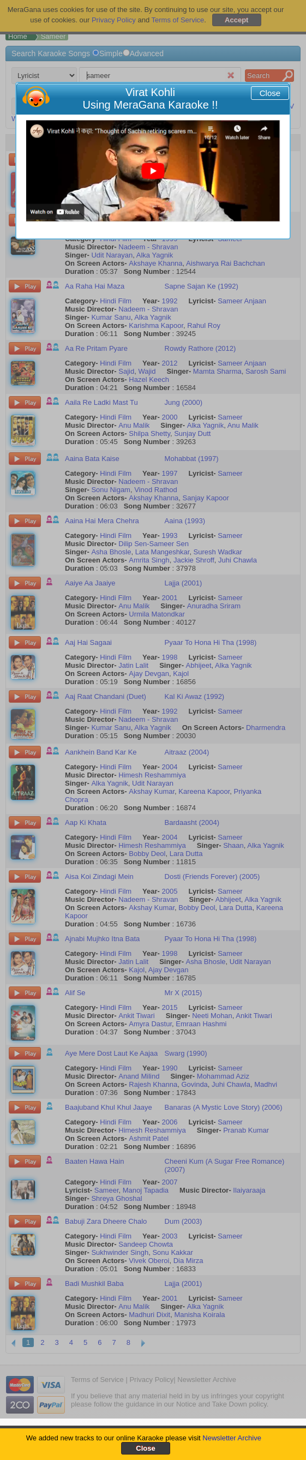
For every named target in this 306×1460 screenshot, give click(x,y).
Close (270, 93)
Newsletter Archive (231, 1438)
